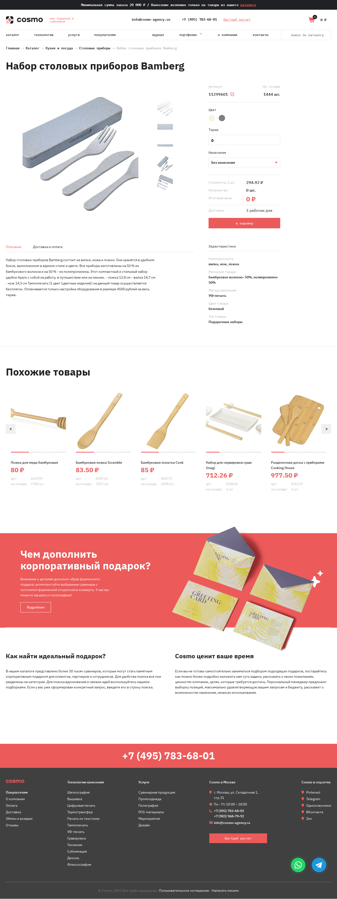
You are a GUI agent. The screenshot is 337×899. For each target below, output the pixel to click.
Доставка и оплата (47, 247)
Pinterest (313, 792)
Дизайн (144, 825)
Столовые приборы (94, 47)
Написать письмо (225, 891)
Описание (13, 247)
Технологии (43, 35)
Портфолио (190, 34)
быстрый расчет (237, 19)
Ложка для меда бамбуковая (34, 462)
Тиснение (74, 845)
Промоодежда (149, 799)
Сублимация (77, 851)
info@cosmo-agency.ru (150, 19)
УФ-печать (244, 162)
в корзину (244, 223)
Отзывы (12, 825)
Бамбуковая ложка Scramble (99, 462)
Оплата (11, 806)
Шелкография (78, 792)
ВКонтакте (314, 812)
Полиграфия (148, 806)
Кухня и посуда (59, 47)
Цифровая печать (81, 806)
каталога (248, 5)
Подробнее (35, 607)
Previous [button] (11, 429)
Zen (309, 819)
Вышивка (74, 799)
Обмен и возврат (19, 819)
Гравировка (76, 838)
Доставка (13, 812)
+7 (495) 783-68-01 (199, 19)
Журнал (158, 35)
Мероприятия (149, 819)
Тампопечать (77, 825)
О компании (227, 35)
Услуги (74, 35)
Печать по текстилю (83, 819)
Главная (12, 47)
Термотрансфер (80, 812)
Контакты (260, 35)
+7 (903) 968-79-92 (229, 816)
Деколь (73, 858)
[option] (80, 154)
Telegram (313, 799)
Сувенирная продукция (156, 792)
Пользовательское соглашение (184, 891)
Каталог (12, 35)
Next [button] (326, 429)
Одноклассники (318, 806)
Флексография (79, 865)
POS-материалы (151, 812)
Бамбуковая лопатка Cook (162, 462)
